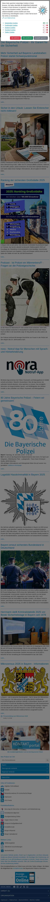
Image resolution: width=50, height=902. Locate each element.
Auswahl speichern (41, 38)
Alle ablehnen (15, 38)
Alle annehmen (27, 38)
